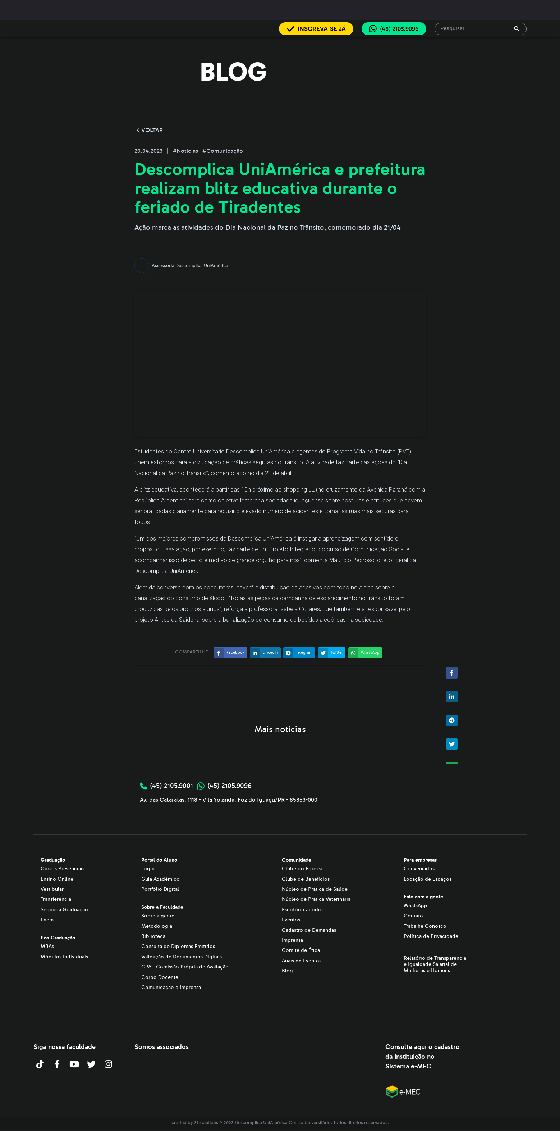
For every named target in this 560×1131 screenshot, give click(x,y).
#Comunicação (222, 151)
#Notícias (186, 151)
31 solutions (206, 1123)
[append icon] (516, 28)
